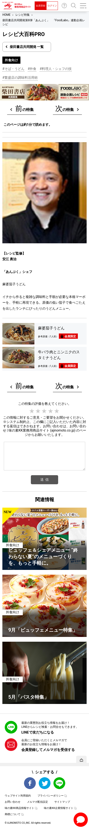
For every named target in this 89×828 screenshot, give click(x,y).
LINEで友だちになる (37, 732)
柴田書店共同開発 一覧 (27, 47)
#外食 (32, 69)
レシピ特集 (22, 14)
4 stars (51, 411)
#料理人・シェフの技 (56, 69)
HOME (6, 14)
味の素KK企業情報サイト (58, 808)
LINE (59, 783)
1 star (32, 411)
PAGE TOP (81, 760)
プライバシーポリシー (50, 795)
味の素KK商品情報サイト (19, 808)
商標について (12, 814)
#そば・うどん (13, 69)
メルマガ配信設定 (37, 801)
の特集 (24, 108)
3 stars (44, 411)
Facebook (30, 783)
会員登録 (40, 5)
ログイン (52, 5)
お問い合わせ (64, 5)
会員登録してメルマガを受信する (48, 750)
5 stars (57, 411)
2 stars (38, 411)
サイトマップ (62, 801)
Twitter (45, 783)
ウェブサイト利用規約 (18, 795)
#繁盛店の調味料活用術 (20, 77)
